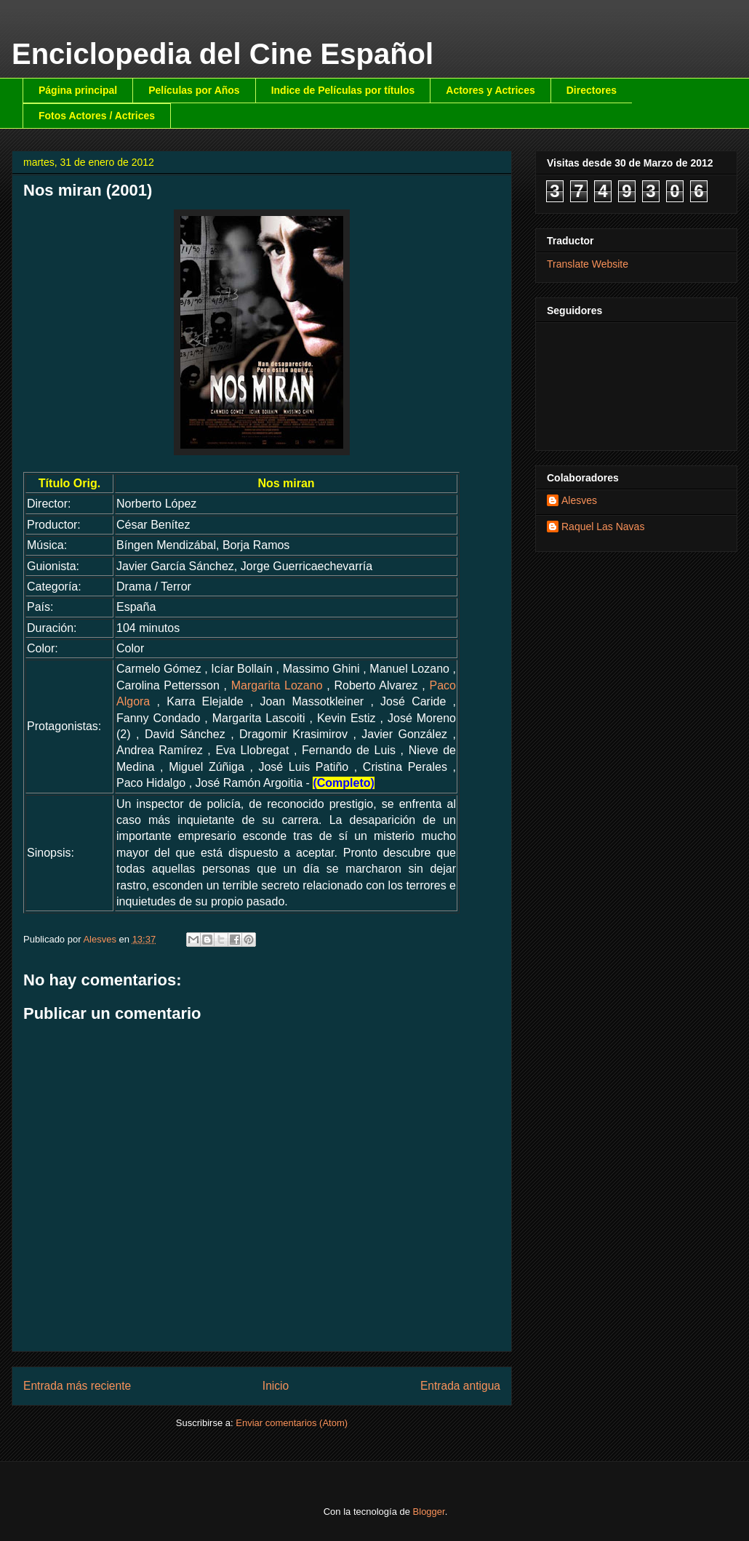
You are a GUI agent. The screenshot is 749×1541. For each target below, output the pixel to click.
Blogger (429, 1511)
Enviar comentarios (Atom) (292, 1422)
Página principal (78, 90)
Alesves (579, 500)
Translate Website (587, 264)
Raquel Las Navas (602, 526)
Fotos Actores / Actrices (97, 115)
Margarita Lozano (277, 685)
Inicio (276, 1386)
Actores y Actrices (490, 90)
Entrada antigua (460, 1386)
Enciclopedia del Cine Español (222, 54)
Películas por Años (194, 90)
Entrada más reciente (77, 1386)
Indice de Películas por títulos (343, 90)
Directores (591, 90)
